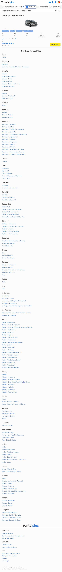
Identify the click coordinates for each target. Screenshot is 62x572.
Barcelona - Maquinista (9, 142)
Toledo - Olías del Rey (9, 469)
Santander (5, 185)
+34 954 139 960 (7, 545)
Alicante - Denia (7, 79)
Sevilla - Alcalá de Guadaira (10, 452)
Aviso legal (5, 561)
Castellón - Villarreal (8, 197)
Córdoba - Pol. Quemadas (10, 231)
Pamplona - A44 (7, 411)
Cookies (4, 558)
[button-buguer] (2, 2)
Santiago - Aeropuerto (9, 303)
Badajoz (4, 112)
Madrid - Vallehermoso (9, 357)
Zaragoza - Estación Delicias (11, 520)
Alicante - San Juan (8, 86)
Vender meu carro (8, 538)
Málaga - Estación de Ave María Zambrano (16, 382)
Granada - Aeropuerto (9, 265)
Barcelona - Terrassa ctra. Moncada (13, 152)
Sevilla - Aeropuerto (8, 449)
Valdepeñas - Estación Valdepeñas (13, 217)
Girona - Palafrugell (8, 258)
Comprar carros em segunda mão (13, 536)
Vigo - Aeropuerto (8, 437)
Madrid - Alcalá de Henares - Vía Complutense (17, 327)
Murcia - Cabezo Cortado (10, 401)
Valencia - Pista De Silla (9, 488)
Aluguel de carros (7, 533)
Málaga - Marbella (7, 387)
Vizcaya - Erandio (7, 505)
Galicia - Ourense (7, 425)
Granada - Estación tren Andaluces (13, 270)
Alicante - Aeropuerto (9, 76)
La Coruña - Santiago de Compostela (14, 301)
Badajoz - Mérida (7, 117)
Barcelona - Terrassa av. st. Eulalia (13, 149)
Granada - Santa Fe (8, 272)
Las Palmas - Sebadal (9, 315)
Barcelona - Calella (8, 127)
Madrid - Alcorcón (7, 332)
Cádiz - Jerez (6, 178)
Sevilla (4, 447)
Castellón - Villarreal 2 (9, 200)
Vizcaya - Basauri (7, 503)
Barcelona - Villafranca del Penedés (13, 154)
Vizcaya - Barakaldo (8, 500)
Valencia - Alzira (7, 483)
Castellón (5, 195)
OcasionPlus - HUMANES (10, 367)
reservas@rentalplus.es (9, 547)
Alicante (4, 74)
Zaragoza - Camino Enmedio (11, 515)
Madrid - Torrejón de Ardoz (10, 355)
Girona (4, 253)
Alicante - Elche (7, 81)
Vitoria (4, 57)
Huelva (4, 282)
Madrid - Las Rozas (8, 347)
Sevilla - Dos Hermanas (9, 457)
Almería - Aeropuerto (9, 96)
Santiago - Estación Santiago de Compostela (17, 306)
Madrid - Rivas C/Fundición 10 (11, 352)
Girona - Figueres (7, 255)
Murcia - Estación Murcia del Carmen (14, 404)
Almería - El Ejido (7, 98)
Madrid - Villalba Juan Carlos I (11, 360)
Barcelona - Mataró (8, 144)
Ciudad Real (6, 207)
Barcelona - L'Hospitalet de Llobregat (14, 134)
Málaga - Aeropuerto (9, 377)
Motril (3, 275)
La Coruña (5, 296)
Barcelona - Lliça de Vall (9, 137)
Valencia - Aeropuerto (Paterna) (12, 481)
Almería (4, 93)
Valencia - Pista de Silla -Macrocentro (14, 491)
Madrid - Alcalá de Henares (11, 325)
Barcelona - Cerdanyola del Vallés (13, 129)
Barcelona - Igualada (8, 132)
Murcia (4, 399)
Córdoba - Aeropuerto (9, 224)
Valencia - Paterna (8, 486)
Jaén (3, 289)
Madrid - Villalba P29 (8, 362)
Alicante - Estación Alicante (11, 84)
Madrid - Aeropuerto (8, 322)
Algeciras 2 (5, 168)
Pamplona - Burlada (8, 413)
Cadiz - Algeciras (7, 173)
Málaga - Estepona (8, 384)
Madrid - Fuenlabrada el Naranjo (12, 342)
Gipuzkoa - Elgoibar (8, 243)
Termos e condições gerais (11, 553)
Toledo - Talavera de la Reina (11, 471)
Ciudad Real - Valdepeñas (10, 214)
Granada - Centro (7, 267)
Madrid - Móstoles (8, 350)
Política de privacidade (9, 556)
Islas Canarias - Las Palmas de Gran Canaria (16, 313)
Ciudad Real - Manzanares (10, 212)
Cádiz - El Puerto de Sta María (12, 176)
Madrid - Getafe (7, 345)
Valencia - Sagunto (8, 493)
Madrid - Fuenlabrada (9, 340)
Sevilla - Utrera (6, 462)
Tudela (4, 418)
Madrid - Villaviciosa (8, 365)
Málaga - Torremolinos (9, 392)
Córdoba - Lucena (8, 229)
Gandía (4, 478)
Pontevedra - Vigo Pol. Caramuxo (13, 435)
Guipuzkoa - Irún (7, 246)
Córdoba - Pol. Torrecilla (9, 234)
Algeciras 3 (5, 171)
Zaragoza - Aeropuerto (9, 512)
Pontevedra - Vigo (8, 432)
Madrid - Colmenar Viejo (10, 337)
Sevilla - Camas (7, 454)
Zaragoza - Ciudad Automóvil (11, 517)
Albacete (5, 64)
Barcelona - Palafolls (8, 147)
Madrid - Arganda (7, 335)
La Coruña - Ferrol (8, 298)
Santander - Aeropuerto (10, 188)
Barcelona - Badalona (9, 124)
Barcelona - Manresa (8, 139)
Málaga (4, 374)
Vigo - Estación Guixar (9, 440)
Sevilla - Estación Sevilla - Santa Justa (14, 459)
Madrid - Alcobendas (8, 330)
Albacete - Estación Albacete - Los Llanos (15, 67)
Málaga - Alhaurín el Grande (11, 379)
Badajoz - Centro (7, 115)
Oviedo (4, 105)
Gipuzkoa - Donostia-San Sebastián (13, 241)
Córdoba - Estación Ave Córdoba (12, 226)
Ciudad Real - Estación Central (12, 209)
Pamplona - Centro (8, 416)
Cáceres (4, 161)
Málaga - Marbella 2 (8, 389)
